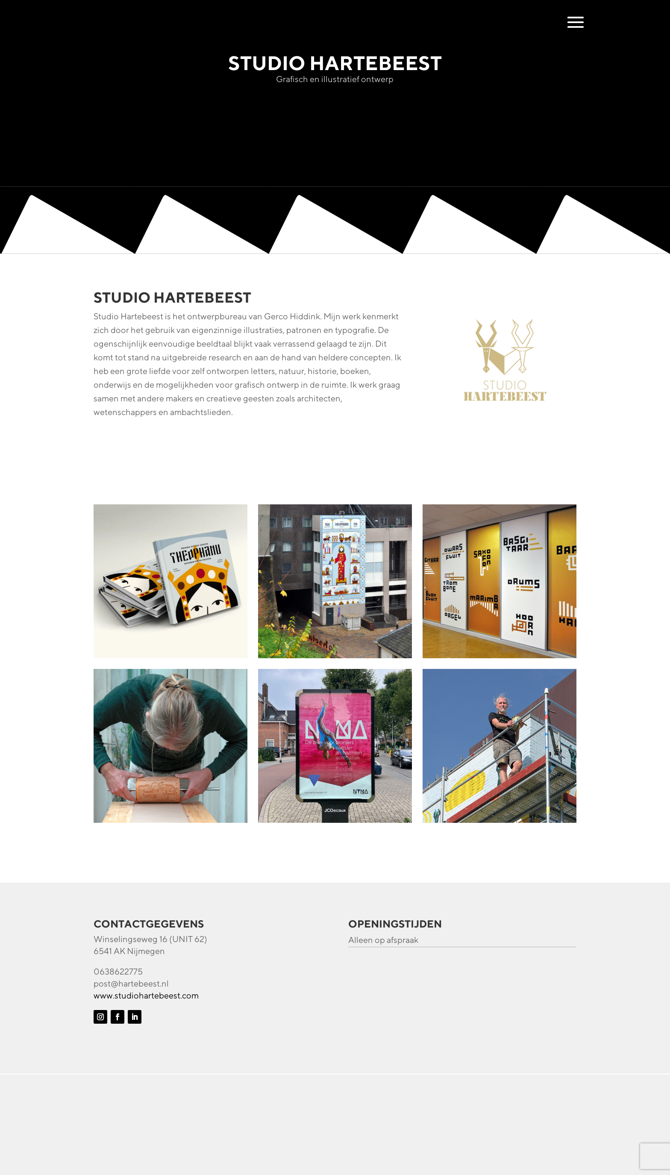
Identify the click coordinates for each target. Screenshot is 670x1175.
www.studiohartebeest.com (146, 995)
